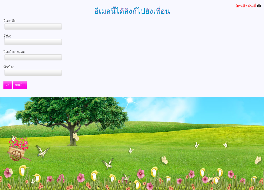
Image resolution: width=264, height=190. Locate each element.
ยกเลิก (20, 85)
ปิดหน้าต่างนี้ (248, 6)
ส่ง (8, 85)
